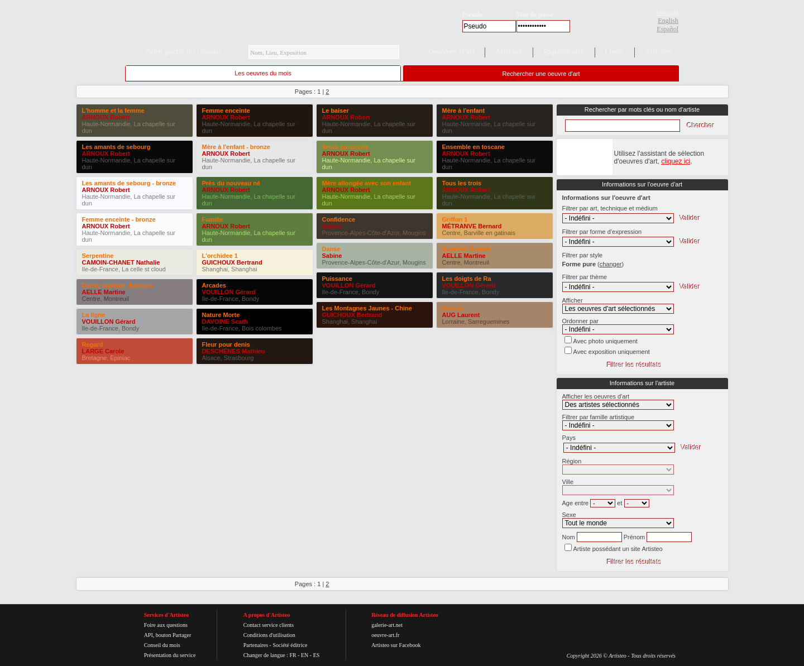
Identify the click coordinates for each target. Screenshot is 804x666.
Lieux (614, 51)
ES (316, 655)
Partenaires (255, 645)
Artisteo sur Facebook (395, 645)
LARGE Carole (103, 351)
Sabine (332, 226)
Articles (658, 51)
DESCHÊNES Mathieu (233, 351)
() (610, 264)
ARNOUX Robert (106, 117)
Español (667, 29)
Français (666, 12)
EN (304, 655)
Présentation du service (170, 655)
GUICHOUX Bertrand (232, 262)
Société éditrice (289, 645)
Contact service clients (268, 625)
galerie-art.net (387, 625)
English (668, 21)
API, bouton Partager (168, 635)
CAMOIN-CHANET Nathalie (121, 262)
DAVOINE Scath (225, 321)
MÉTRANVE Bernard (472, 226)
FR (292, 655)
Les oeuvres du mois (262, 73)
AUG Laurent (461, 315)
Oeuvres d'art (451, 51)
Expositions (564, 51)
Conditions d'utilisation (269, 635)
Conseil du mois (162, 645)
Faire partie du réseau (183, 51)
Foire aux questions (166, 625)
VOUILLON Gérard (109, 321)
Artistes (508, 51)
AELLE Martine (104, 292)
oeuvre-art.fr (385, 635)
